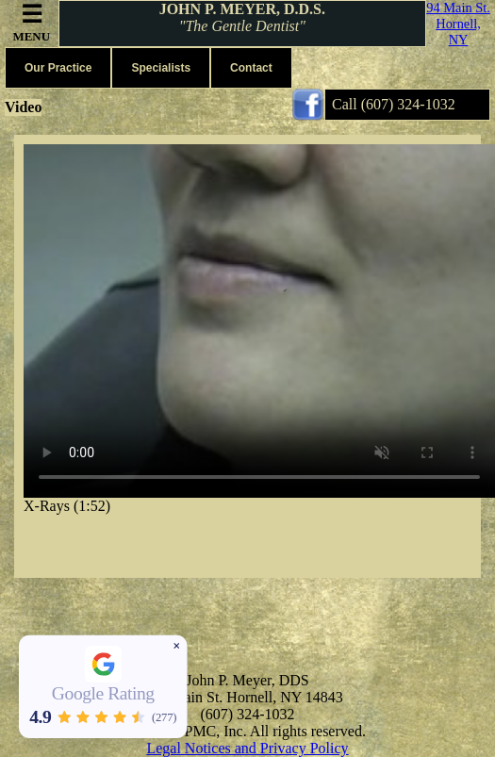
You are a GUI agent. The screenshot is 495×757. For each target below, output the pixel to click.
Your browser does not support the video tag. (259, 321)
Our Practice (58, 67)
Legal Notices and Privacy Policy (247, 748)
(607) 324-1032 (408, 104)
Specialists (160, 67)
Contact (251, 67)
